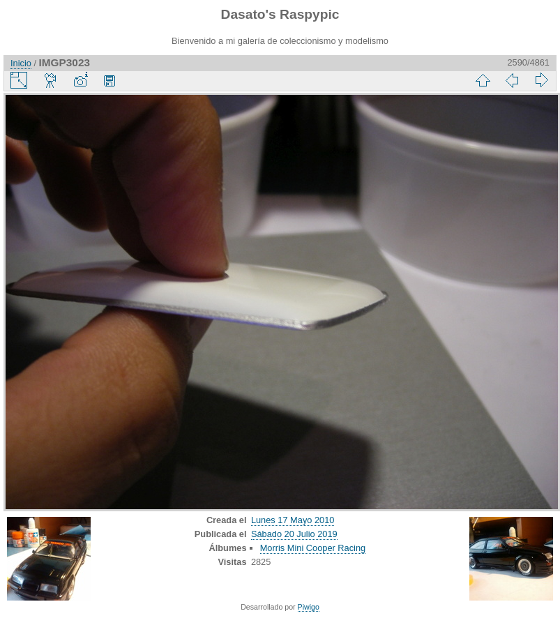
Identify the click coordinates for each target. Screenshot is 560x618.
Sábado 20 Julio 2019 (294, 534)
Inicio (20, 63)
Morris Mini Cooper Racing (312, 548)
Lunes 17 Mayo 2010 (293, 520)
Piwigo (308, 607)
